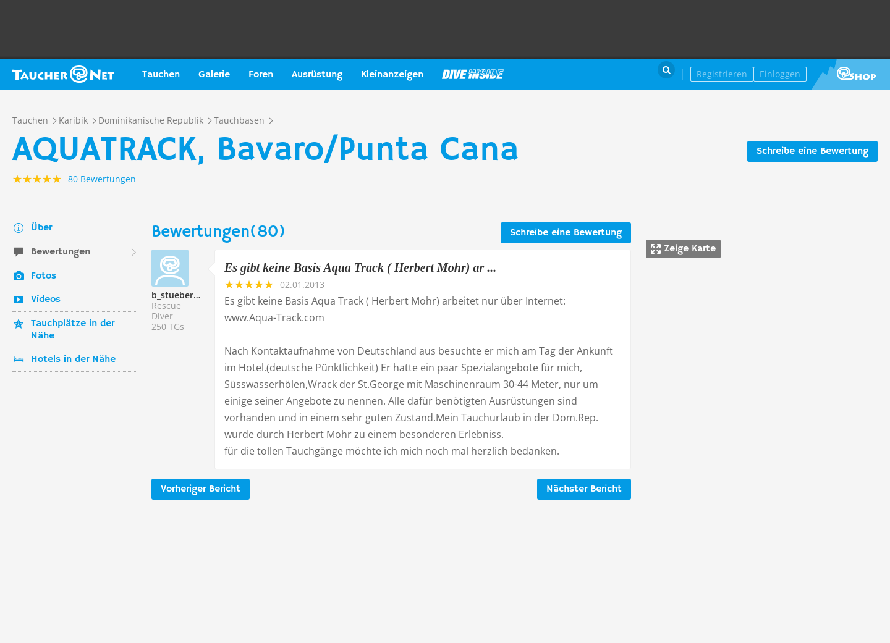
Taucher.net (63, 74)
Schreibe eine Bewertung (812, 151)
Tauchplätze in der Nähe (72, 329)
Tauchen (161, 75)
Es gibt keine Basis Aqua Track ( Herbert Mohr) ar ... (360, 267)
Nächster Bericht (584, 489)
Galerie (214, 75)
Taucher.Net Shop (851, 74)
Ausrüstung (317, 75)
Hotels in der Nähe (73, 359)
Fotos (43, 276)
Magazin (473, 74)
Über (41, 228)
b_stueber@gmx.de (191, 295)
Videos (46, 299)
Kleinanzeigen (392, 75)
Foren (260, 75)
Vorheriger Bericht (200, 489)
